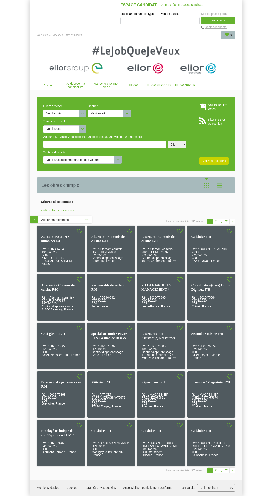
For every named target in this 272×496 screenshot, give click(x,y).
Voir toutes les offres (217, 107)
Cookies (72, 488)
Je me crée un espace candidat (182, 4)
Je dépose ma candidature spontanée (75, 85)
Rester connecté (216, 27)
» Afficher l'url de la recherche (58, 210)
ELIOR (133, 85)
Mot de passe (170, 14)
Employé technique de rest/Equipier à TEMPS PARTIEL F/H (58, 435)
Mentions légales (48, 488)
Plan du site (187, 488)
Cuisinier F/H (201, 237)
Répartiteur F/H (153, 382)
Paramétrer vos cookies (100, 488)
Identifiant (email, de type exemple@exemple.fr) (139, 14)
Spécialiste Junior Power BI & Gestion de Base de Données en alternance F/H (110, 338)
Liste (219, 186)
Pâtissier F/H (100, 382)
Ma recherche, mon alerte (106, 85)
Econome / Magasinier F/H (210, 382)
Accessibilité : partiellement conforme (147, 488)
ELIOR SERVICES (159, 85)
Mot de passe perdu (214, 14)
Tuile (206, 186)
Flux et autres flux (216, 122)
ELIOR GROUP (185, 85)
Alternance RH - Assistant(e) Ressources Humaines (158, 338)
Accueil (57, 35)
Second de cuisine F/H (207, 334)
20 (227, 221)
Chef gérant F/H (53, 334)
